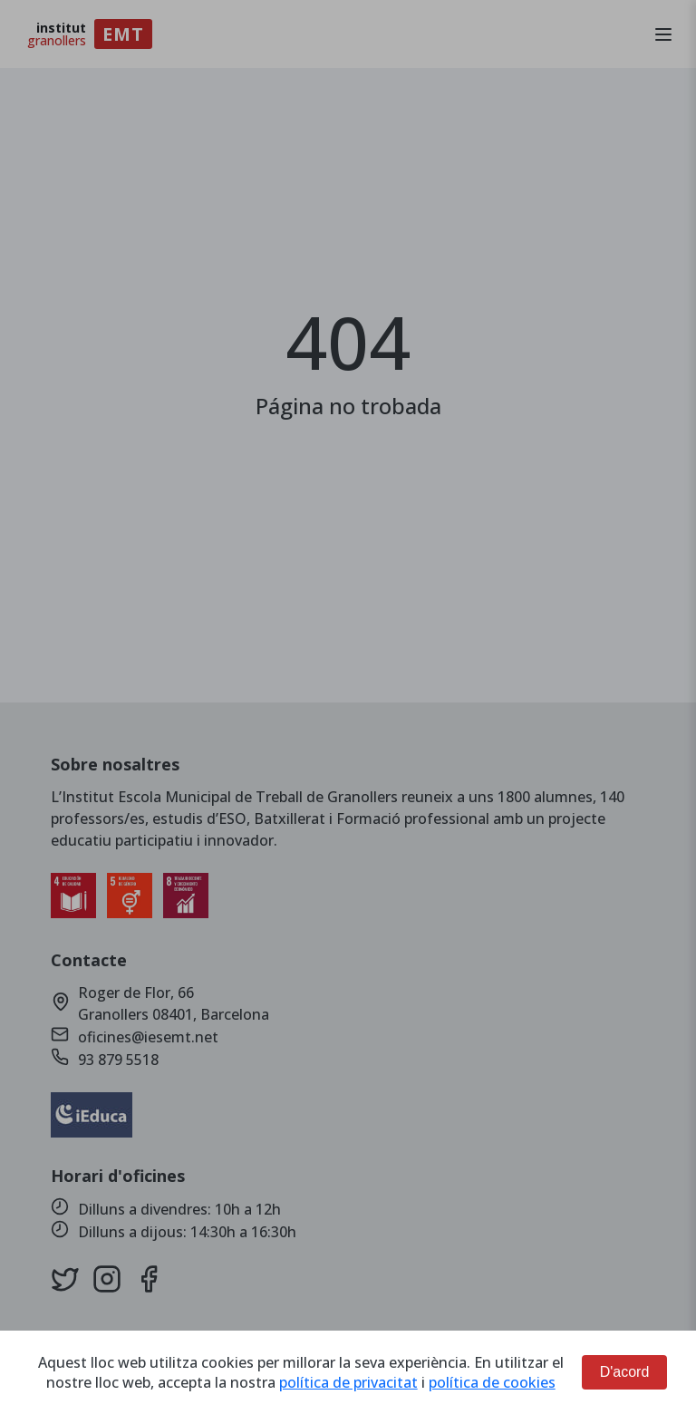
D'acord (625, 1372)
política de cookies (492, 1382)
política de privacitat (348, 1382)
